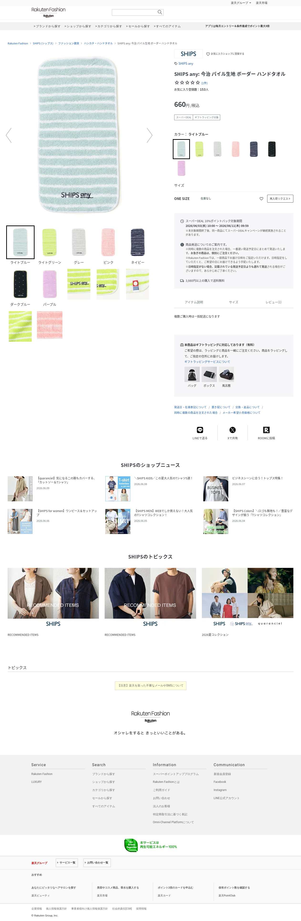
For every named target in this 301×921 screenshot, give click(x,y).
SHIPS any (186, 63)
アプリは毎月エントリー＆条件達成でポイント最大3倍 (237, 26)
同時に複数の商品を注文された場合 (196, 413)
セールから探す (102, 798)
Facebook (220, 782)
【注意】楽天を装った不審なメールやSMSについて (150, 685)
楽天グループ (239, 3)
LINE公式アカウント (227, 798)
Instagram (220, 790)
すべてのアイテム (103, 806)
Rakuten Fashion (68, 12)
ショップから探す (103, 782)
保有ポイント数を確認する (234, 887)
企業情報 (36, 908)
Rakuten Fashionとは (166, 782)
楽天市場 (261, 3)
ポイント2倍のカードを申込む (175, 887)
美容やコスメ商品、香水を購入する (118, 887)
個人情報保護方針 (56, 908)
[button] (8, 135)
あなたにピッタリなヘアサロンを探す (53, 887)
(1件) (204, 83)
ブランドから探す (103, 774)
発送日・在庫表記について (190, 407)
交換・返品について (247, 407)
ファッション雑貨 (68, 43)
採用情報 (141, 908)
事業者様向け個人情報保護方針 (89, 908)
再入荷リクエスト (280, 199)
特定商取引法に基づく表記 (170, 814)
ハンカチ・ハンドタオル (98, 43)
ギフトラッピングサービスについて (207, 362)
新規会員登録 (222, 774)
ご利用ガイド (161, 790)
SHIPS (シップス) (43, 43)
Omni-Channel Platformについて (173, 822)
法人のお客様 (161, 806)
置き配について (221, 407)
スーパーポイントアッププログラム (176, 774)
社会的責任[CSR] (122, 908)
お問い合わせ (161, 798)
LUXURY (36, 782)
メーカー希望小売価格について (242, 413)
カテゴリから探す (103, 790)
